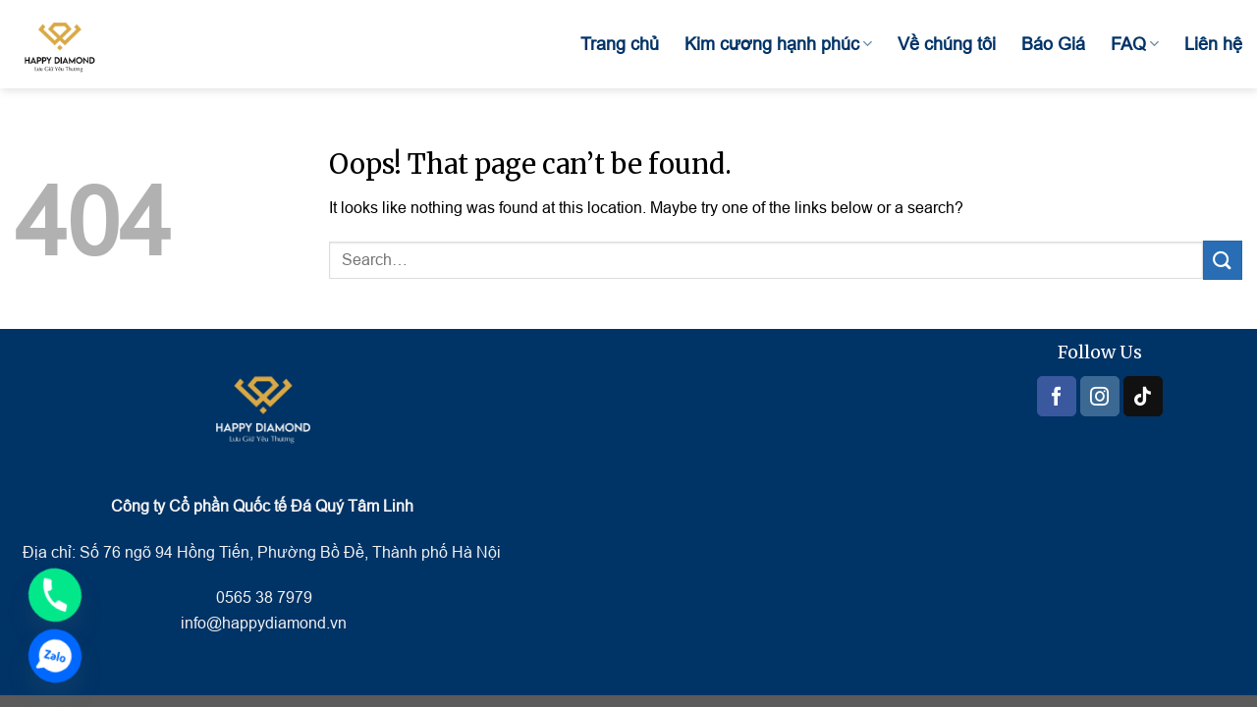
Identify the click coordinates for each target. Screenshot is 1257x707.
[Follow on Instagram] (1100, 396)
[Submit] (1222, 260)
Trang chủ (619, 44)
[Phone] (55, 595)
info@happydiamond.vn (264, 623)
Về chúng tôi (947, 44)
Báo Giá (1053, 44)
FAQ (1135, 44)
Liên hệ (1213, 44)
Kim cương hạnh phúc (778, 44)
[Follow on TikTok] (1143, 396)
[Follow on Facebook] (1056, 396)
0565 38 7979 (262, 597)
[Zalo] (55, 655)
